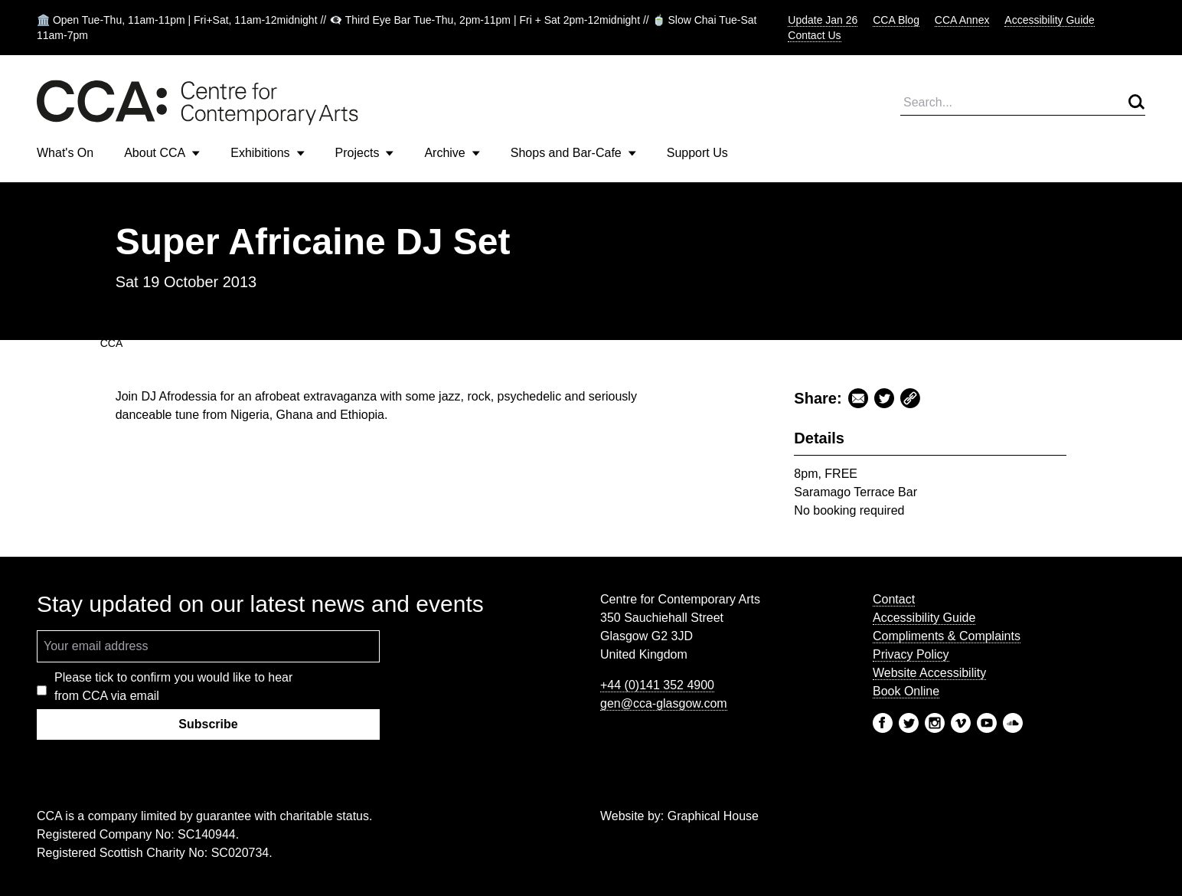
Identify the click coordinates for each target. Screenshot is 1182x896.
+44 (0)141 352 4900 (657, 685)
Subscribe (207, 724)
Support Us (697, 152)
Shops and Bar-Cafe (573, 152)
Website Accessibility (929, 672)
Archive (451, 152)
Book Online (906, 691)
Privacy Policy (911, 654)
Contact (894, 599)
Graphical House (713, 815)
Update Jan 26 (822, 20)
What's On (65, 152)
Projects (364, 152)
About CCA (162, 152)
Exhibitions (267, 152)
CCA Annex (962, 20)
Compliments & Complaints (946, 636)
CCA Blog (896, 20)
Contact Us (814, 35)
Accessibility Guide (1049, 20)
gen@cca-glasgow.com (663, 703)
